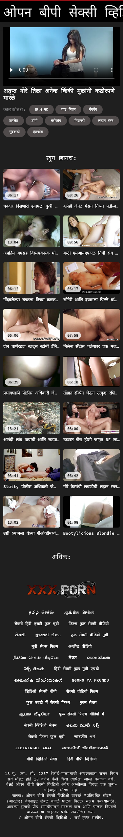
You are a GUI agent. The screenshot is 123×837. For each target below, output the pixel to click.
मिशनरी (79, 120)
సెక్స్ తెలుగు (34, 668)
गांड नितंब (68, 109)
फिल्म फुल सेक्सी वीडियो (89, 623)
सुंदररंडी (14, 131)
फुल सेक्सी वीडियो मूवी (89, 634)
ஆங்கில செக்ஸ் (79, 612)
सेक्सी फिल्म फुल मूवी (46, 736)
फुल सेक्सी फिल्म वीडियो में (81, 714)
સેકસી (20, 634)
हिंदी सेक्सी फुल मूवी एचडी (76, 668)
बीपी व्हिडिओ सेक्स (42, 759)
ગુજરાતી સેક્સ (48, 634)
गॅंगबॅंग (93, 109)
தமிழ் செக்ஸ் (41, 612)
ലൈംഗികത (98, 657)
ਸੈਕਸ (73, 657)
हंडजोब (38, 131)
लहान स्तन (105, 120)
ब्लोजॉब (56, 120)
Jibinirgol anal (33, 747)
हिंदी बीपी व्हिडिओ (82, 759)
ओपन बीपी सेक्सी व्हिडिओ (47, 817)
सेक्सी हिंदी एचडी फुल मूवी (36, 623)
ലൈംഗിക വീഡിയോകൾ (38, 680)
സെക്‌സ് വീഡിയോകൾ (85, 747)
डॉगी (34, 120)
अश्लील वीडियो (80, 646)
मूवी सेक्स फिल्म (44, 646)
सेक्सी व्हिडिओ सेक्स (40, 725)
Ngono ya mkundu (90, 680)
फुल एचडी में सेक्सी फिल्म (48, 702)
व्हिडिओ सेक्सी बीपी (40, 691)
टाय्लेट (13, 120)
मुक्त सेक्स (88, 702)
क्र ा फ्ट (41, 109)
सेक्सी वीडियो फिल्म (82, 691)
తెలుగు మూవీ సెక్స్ (82, 725)
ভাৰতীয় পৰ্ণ (84, 736)
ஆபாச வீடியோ (34, 714)
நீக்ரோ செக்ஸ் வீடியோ (36, 657)
